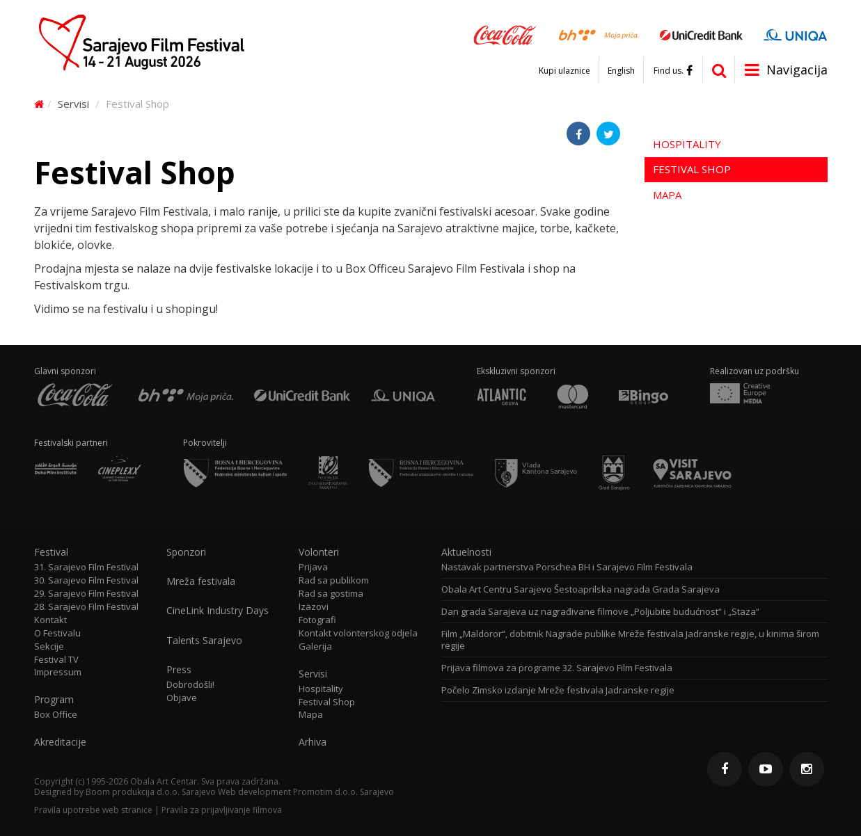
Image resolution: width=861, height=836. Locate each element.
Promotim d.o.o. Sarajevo (343, 792)
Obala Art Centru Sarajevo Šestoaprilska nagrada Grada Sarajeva (580, 589)
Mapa (667, 195)
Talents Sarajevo (204, 640)
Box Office (55, 715)
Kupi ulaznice (564, 71)
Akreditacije (60, 742)
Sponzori (186, 552)
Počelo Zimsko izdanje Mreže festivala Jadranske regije (557, 690)
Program (54, 699)
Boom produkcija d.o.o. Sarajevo (151, 792)
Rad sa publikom (334, 580)
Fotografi (317, 620)
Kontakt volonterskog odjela (358, 633)
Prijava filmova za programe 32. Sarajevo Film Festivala (556, 668)
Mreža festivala (200, 581)
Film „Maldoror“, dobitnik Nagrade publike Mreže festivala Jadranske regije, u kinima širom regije (630, 640)
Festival (51, 552)
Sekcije (49, 646)
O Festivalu (57, 633)
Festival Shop (692, 169)
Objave (181, 698)
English (621, 71)
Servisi (73, 104)
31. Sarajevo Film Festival (86, 567)
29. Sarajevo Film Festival (86, 594)
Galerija (315, 646)
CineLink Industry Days (217, 610)
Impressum (57, 672)
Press (178, 670)
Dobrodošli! (190, 685)
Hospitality (687, 144)
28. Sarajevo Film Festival (86, 607)
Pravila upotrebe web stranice (93, 810)
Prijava (313, 567)
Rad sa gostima (331, 594)
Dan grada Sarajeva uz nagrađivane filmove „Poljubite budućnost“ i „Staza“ (600, 612)
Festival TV (56, 660)
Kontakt (50, 620)
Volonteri (319, 552)
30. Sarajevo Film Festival (86, 580)
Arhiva (312, 742)
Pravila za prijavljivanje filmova (221, 810)
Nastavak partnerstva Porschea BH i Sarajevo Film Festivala (567, 567)
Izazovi (314, 607)
